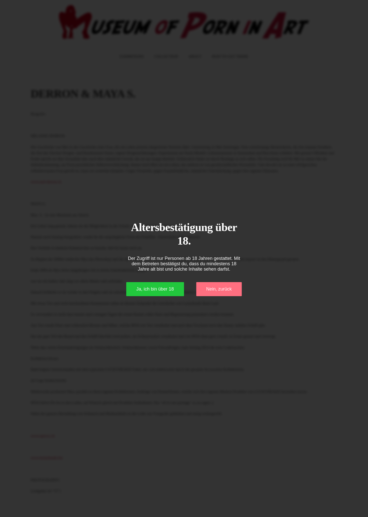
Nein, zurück (219, 289)
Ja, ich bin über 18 (155, 289)
